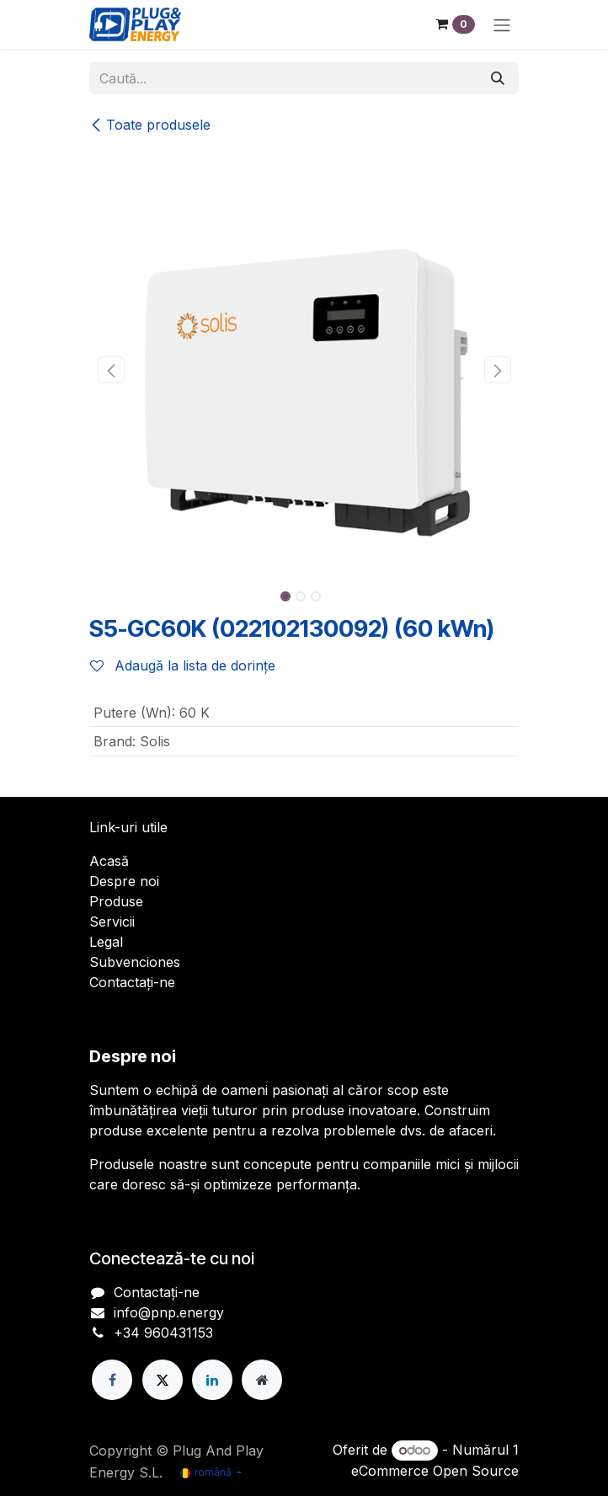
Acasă (109, 860)
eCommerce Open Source (435, 1470)
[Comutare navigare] (502, 24)
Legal (106, 941)
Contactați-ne (132, 982)
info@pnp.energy (169, 1312)
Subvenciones (134, 962)
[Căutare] (498, 78)
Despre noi (124, 881)
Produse (116, 901)
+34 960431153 (163, 1332)
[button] (110, 369)
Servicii (112, 921)
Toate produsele (150, 124)
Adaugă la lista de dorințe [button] (182, 665)
